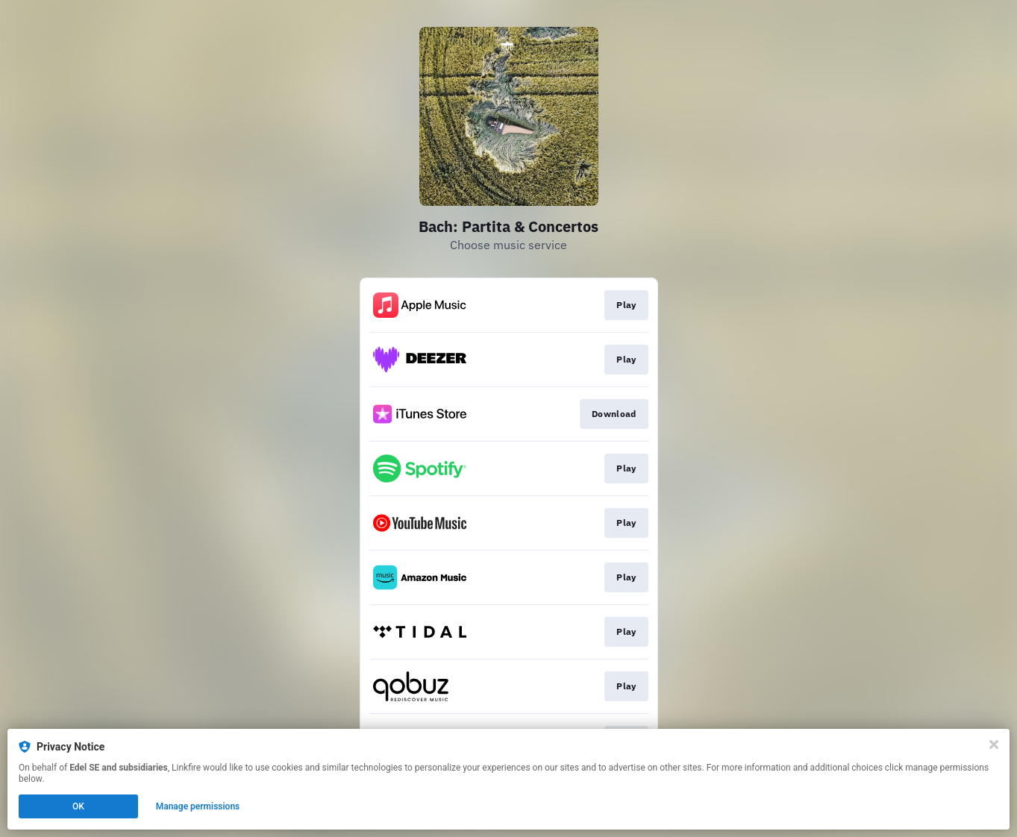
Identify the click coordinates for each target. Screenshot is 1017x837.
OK (78, 806)
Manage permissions (198, 806)
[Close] (994, 744)
